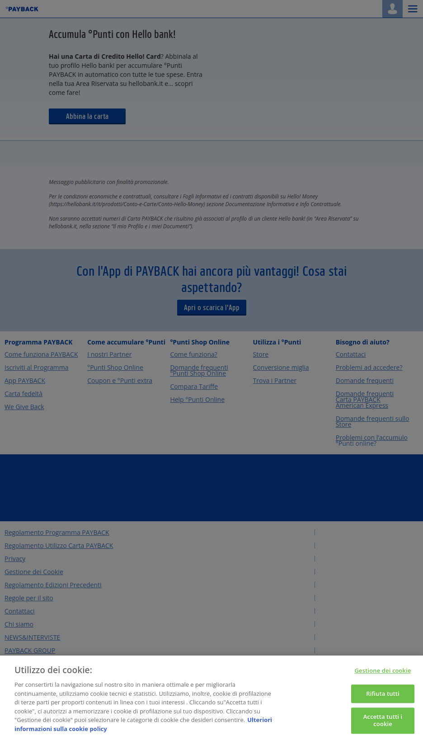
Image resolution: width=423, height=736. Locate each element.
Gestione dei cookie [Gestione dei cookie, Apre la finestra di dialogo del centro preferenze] (383, 674)
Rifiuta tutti (383, 697)
